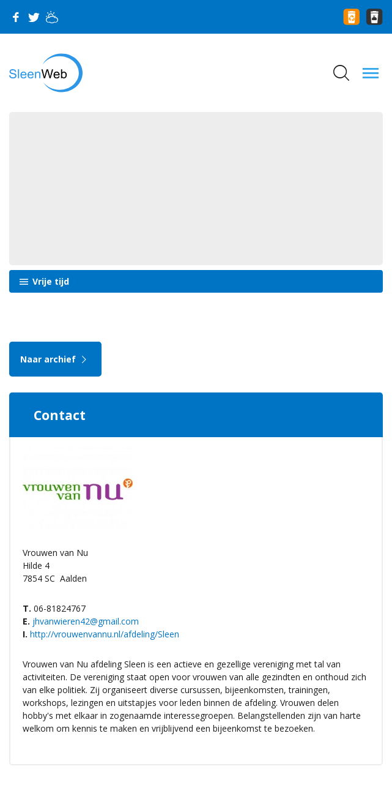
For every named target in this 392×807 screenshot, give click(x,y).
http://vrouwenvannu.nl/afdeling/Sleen (104, 634)
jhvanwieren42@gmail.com (85, 621)
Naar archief (55, 359)
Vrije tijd (49, 281)
